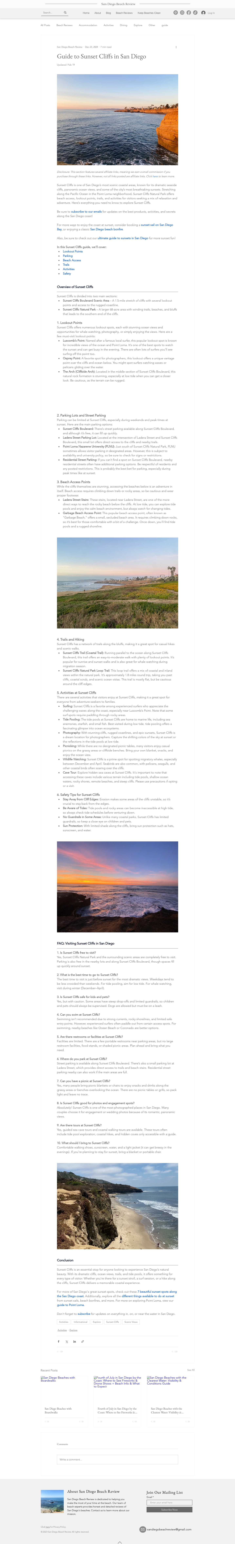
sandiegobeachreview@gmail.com (169, 1529)
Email (149, 1497)
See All (191, 1369)
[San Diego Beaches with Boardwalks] (64, 1389)
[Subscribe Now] (169, 1509)
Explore (138, 25)
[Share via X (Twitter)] (66, 1341)
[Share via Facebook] (58, 1341)
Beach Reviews (64, 25)
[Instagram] (182, 12)
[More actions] (176, 47)
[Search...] (50, 12)
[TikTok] (195, 12)
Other (152, 25)
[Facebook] (189, 12)
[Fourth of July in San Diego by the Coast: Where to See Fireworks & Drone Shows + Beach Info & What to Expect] (117, 1389)
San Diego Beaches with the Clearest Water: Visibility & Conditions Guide (166, 1410)
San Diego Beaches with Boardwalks (58, 1410)
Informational (80, 1321)
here (48, 1527)
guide (165, 25)
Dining (123, 25)
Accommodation (88, 25)
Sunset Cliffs (112, 1321)
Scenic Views (131, 1321)
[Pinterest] (175, 12)
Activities (108, 25)
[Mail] (142, 1529)
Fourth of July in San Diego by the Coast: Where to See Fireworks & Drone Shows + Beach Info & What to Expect (117, 1410)
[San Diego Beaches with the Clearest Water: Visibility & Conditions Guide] (170, 1389)
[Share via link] (82, 1341)
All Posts (45, 25)
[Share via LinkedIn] (74, 1341)
